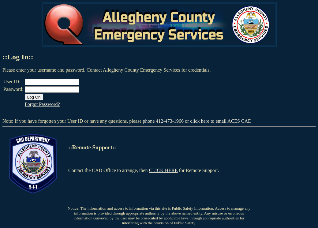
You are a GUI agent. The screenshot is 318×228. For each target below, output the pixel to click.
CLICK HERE (163, 170)
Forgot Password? (42, 104)
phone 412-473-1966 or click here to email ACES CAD (197, 121)
